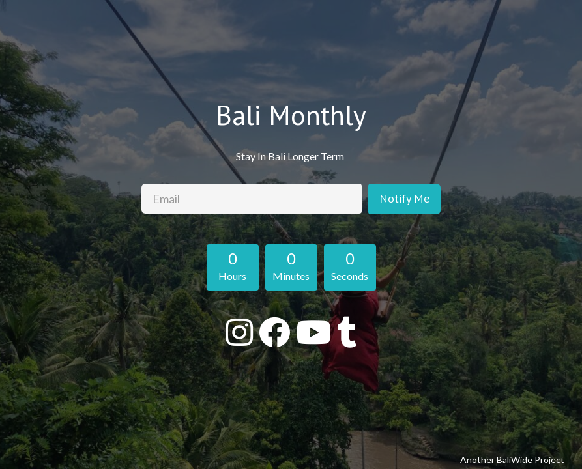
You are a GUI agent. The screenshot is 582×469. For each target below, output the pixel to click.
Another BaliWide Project (512, 459)
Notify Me (404, 198)
